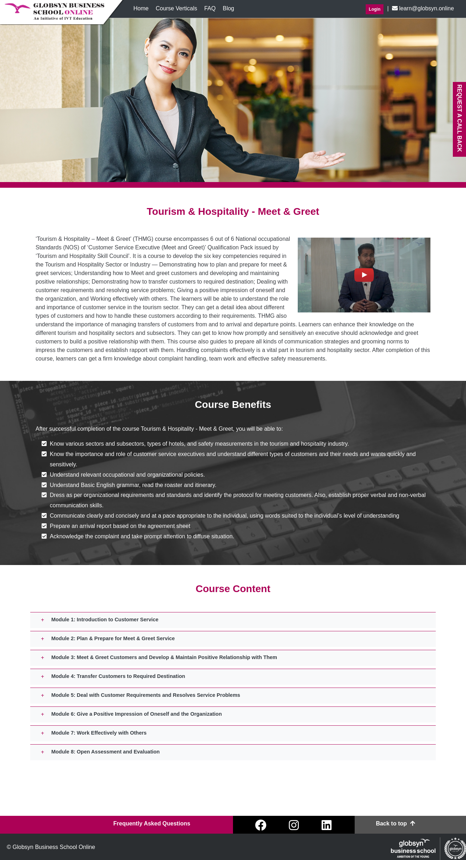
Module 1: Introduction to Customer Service (104, 619)
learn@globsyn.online (422, 8)
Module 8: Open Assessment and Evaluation (105, 752)
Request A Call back (459, 118)
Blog (228, 8)
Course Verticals (176, 8)
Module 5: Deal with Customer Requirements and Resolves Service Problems (145, 695)
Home (142, 7)
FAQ (210, 8)
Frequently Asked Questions (151, 823)
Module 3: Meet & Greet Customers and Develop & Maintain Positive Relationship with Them (164, 657)
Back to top (395, 823)
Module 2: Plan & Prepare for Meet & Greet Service (113, 638)
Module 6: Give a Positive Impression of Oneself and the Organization (136, 714)
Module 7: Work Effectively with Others (99, 733)
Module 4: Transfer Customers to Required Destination (118, 676)
